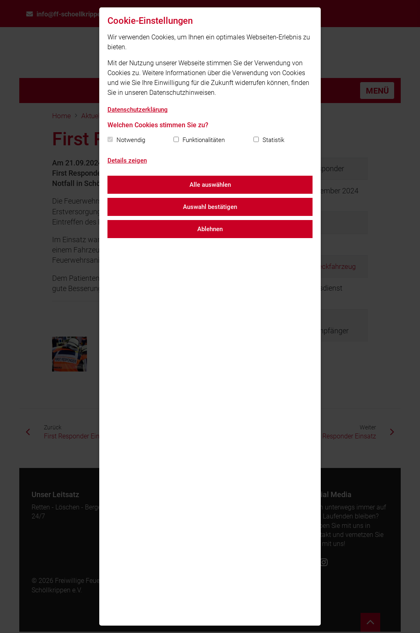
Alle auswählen (210, 184)
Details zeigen (127, 160)
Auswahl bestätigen (210, 207)
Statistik (273, 140)
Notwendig (130, 140)
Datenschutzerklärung (137, 109)
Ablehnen (210, 229)
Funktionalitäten (204, 140)
